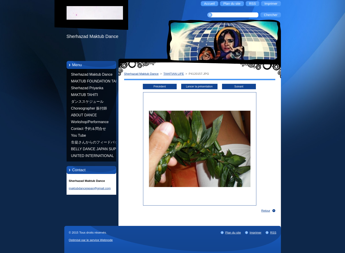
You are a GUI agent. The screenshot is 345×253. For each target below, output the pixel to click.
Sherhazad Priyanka (87, 88)
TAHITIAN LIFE (173, 73)
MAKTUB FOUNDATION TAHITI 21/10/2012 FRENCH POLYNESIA (97, 82)
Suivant (238, 86)
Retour (265, 210)
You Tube (78, 135)
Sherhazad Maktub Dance (92, 74)
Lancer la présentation (199, 86)
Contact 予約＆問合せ (88, 129)
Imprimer (255, 232)
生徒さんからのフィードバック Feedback (96, 143)
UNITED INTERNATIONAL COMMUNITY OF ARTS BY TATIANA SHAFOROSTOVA (93, 156)
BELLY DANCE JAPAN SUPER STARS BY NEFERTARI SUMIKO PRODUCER (96, 149)
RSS (273, 232)
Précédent (159, 86)
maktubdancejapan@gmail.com (90, 188)
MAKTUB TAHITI (84, 95)
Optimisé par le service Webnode (91, 240)
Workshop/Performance (90, 122)
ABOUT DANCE (84, 115)
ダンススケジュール (87, 101)
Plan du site (233, 232)
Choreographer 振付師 (89, 108)
